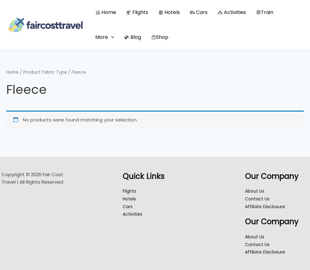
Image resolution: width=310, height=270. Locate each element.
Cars (199, 12)
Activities (232, 12)
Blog (132, 37)
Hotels (169, 12)
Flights (137, 12)
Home (105, 12)
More (104, 37)
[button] (111, 37)
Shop (159, 37)
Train (264, 12)
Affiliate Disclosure (266, 206)
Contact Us (258, 198)
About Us (255, 191)
